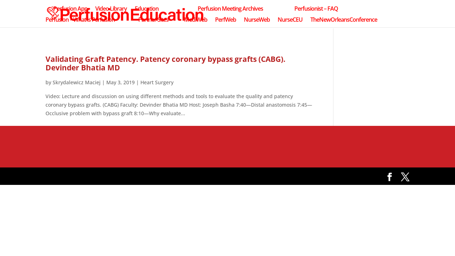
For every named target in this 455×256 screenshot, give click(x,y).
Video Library (111, 9)
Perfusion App (70, 9)
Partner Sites (153, 20)
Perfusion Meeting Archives (230, 9)
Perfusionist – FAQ (316, 9)
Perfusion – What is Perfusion (80, 20)
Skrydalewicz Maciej (77, 82)
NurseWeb (257, 20)
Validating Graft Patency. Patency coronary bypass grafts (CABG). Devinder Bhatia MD (165, 63)
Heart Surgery (156, 82)
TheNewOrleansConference (343, 20)
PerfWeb (225, 20)
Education (147, 9)
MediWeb (195, 20)
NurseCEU (290, 20)
